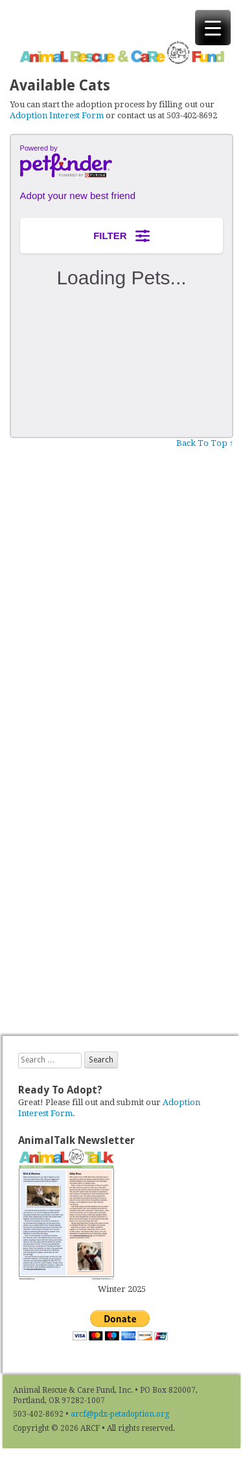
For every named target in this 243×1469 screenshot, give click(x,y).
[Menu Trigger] (213, 27)
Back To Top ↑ (204, 443)
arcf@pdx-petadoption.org (120, 1414)
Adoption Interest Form (57, 115)
